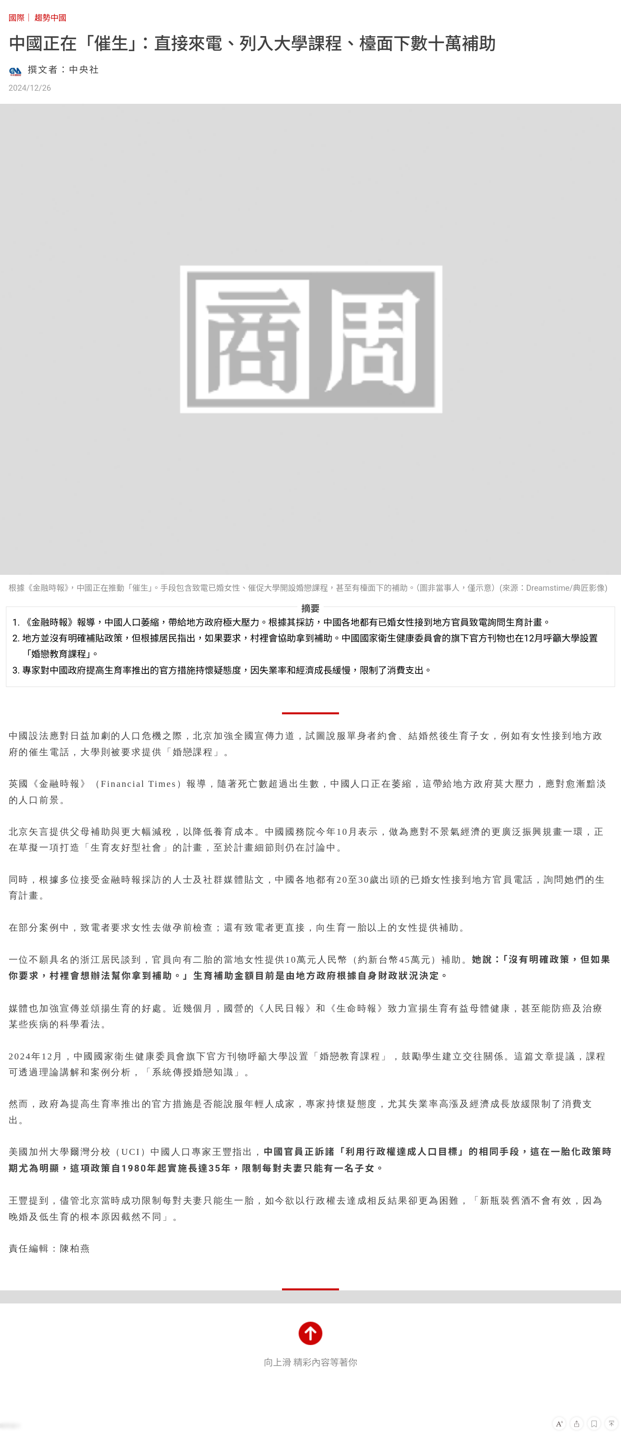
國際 (17, 18)
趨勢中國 (50, 18)
